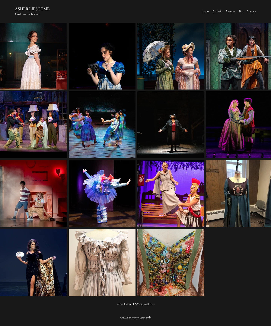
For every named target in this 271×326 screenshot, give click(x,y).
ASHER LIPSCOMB (32, 8)
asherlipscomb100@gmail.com (136, 304)
